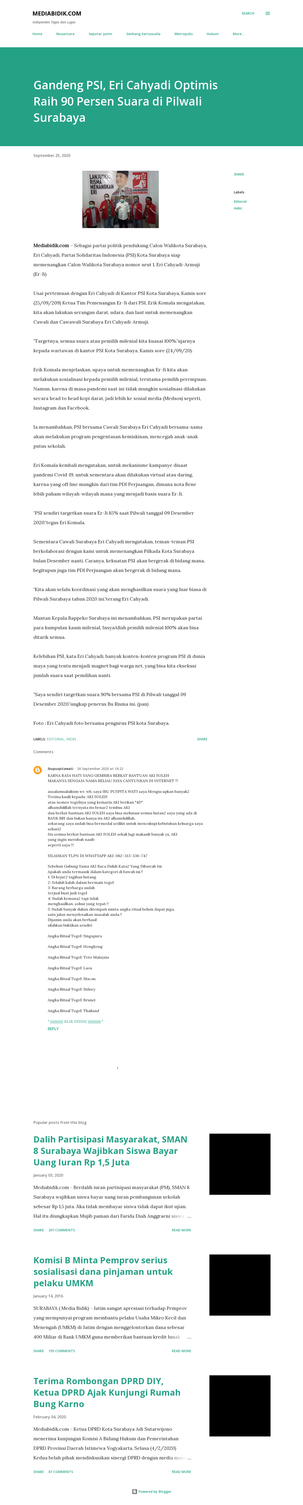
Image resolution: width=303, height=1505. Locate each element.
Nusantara (65, 34)
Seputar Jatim (100, 34)
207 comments (61, 1230)
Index (238, 208)
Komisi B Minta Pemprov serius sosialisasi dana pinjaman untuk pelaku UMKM (103, 1271)
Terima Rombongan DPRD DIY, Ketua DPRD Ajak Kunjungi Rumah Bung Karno (107, 1392)
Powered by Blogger (151, 1491)
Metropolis (184, 34)
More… (238, 34)
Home (37, 34)
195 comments (61, 1351)
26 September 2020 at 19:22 (100, 768)
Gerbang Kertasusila (143, 34)
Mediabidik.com (56, 13)
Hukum (213, 34)
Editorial (240, 201)
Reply (53, 1028)
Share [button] (239, 174)
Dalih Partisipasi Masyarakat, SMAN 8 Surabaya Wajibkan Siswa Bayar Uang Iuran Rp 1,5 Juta (110, 1150)
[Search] (248, 13)
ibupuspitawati (60, 768)
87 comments (60, 1471)
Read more (181, 1230)
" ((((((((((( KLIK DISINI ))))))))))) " (75, 1021)
